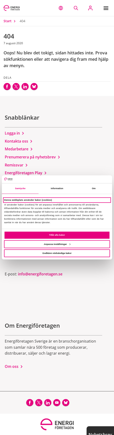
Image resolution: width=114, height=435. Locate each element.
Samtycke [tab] (20, 188)
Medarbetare (19, 149)
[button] (60, 8)
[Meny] (107, 8)
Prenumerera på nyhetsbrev (32, 157)
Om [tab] (94, 188)
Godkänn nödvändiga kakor (56, 253)
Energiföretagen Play (26, 172)
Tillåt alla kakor (57, 235)
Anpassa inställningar (57, 244)
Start (11, 21)
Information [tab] (57, 188)
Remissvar (16, 165)
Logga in (14, 133)
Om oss (14, 366)
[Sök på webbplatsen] (75, 8)
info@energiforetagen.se (40, 274)
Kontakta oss (19, 141)
